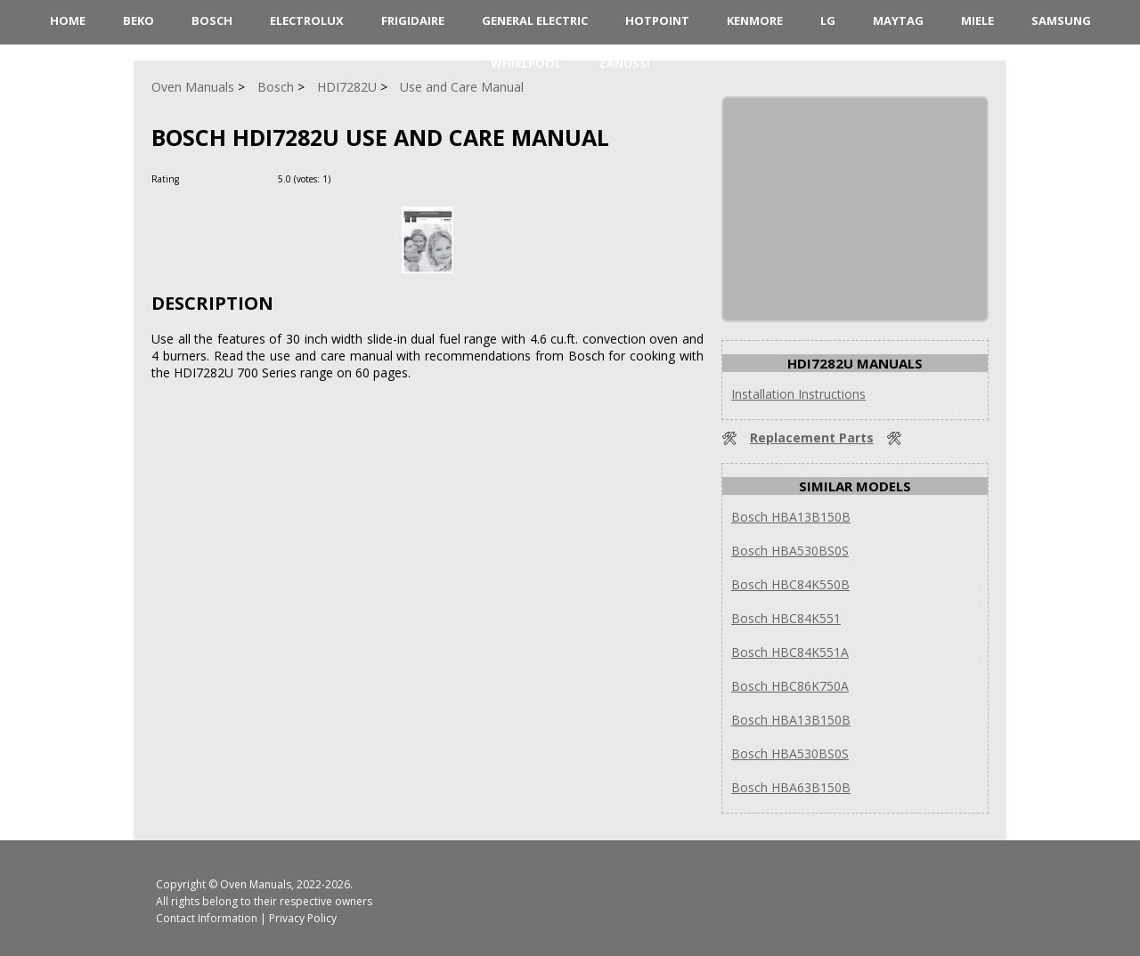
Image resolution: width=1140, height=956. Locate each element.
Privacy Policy (303, 918)
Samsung (1061, 20)
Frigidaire (412, 20)
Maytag (898, 20)
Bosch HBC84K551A (790, 652)
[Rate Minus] (368, 178)
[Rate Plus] (347, 178)
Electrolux (307, 20)
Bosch (211, 20)
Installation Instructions (798, 393)
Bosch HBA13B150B (791, 516)
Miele (977, 20)
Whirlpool (526, 63)
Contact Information (206, 918)
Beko (138, 20)
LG (827, 20)
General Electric (535, 20)
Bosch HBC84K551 (786, 618)
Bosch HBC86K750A (790, 685)
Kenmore (755, 20)
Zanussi (624, 63)
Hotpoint (657, 20)
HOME (68, 20)
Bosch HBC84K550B (790, 584)
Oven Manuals (255, 884)
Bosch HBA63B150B (791, 787)
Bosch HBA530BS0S (790, 550)
